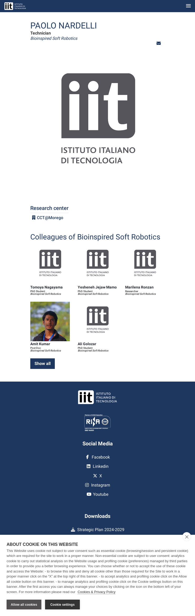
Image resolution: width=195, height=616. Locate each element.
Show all (43, 363)
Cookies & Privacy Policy (96, 592)
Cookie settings (62, 605)
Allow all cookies (24, 605)
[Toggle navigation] (188, 6)
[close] (186, 536)
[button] (159, 43)
